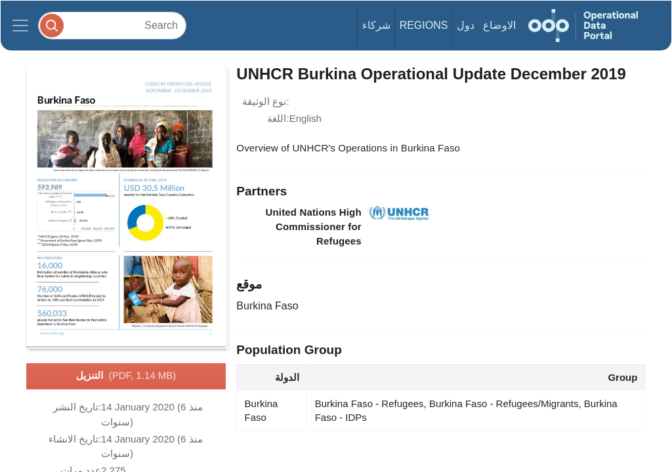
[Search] (112, 25)
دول (465, 25)
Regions (424, 25)
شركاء (376, 25)
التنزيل (126, 376)
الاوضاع (499, 25)
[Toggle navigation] (20, 26)
